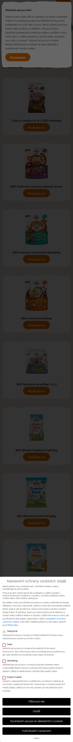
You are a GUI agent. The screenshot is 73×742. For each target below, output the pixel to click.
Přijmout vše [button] (37, 701)
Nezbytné (10, 631)
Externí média (13, 677)
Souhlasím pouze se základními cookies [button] (36, 721)
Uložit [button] (36, 711)
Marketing (11, 661)
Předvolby (12, 625)
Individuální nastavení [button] (36, 730)
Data (8, 644)
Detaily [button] (37, 738)
